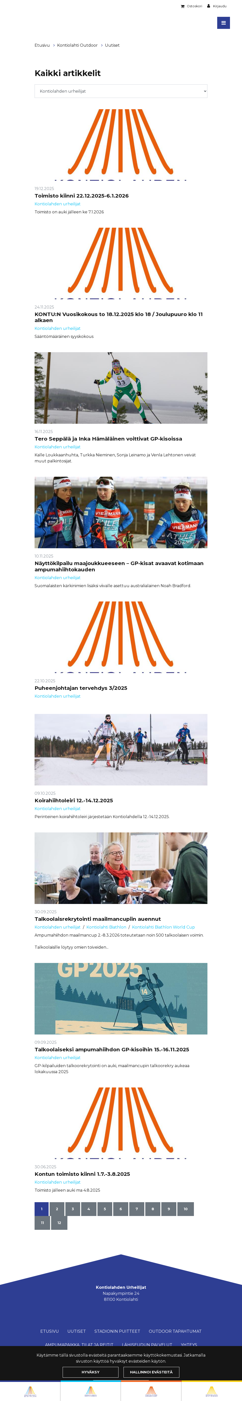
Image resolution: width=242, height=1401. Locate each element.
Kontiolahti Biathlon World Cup (163, 927)
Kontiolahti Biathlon (106, 927)
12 (59, 1223)
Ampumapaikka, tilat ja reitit (79, 1345)
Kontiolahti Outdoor (78, 45)
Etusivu (43, 45)
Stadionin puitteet (117, 1331)
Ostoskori (194, 6)
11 (42, 1223)
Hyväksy (90, 1372)
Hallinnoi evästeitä (151, 1372)
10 (186, 1209)
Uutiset (112, 45)
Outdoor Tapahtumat (175, 1331)
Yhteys (189, 1345)
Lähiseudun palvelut (147, 1345)
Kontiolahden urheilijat (58, 204)
